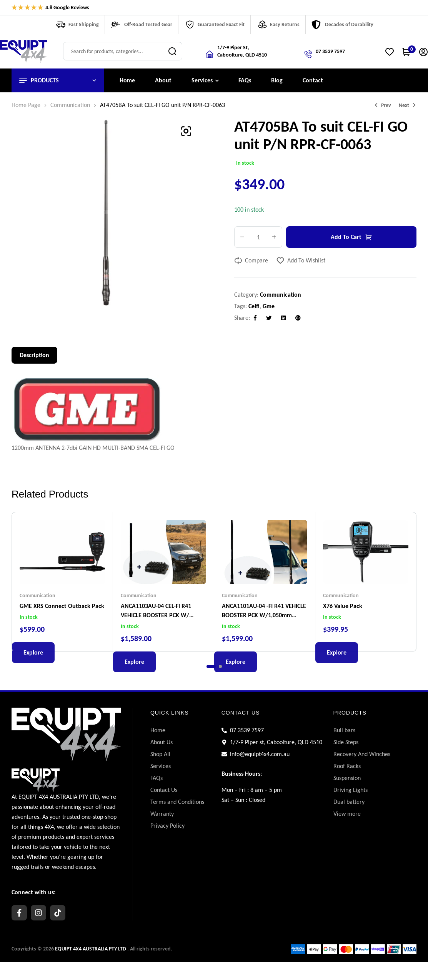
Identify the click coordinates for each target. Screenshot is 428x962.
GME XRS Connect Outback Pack (62, 606)
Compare (256, 260)
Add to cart (346, 236)
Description (34, 355)
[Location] (209, 54)
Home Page (26, 105)
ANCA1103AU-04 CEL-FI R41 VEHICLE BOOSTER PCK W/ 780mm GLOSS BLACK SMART (159, 615)
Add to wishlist (306, 260)
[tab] (34, 355)
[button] (186, 131)
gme (269, 306)
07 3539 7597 (330, 51)
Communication (70, 105)
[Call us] (308, 54)
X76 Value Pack (342, 606)
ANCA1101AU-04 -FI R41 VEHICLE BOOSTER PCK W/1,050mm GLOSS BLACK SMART (264, 615)
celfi (254, 306)
